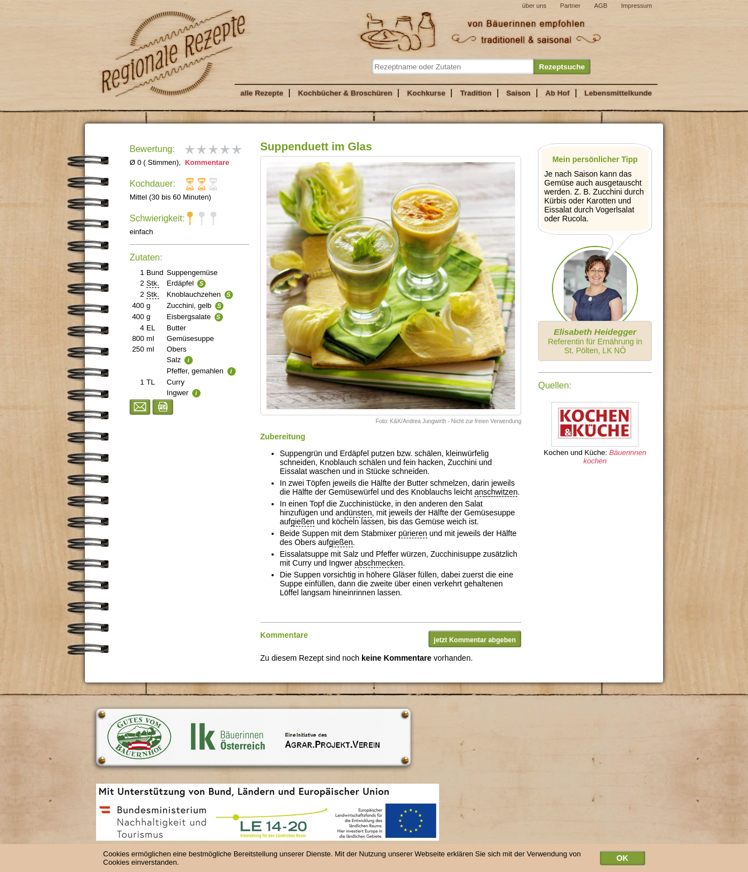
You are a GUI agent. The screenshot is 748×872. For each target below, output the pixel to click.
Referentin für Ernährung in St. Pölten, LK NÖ (595, 341)
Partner (570, 5)
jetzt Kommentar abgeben (475, 640)
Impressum (636, 5)
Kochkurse (426, 93)
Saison (518, 93)
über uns (534, 5)
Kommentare (206, 162)
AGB (601, 5)
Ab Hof (557, 93)
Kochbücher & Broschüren (345, 93)
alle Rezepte (261, 93)
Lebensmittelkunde (618, 93)
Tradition (476, 93)
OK (622, 860)
